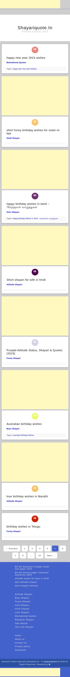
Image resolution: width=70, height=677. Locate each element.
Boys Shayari (12, 429)
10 (39, 556)
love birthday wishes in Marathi (27, 496)
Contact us (21, 643)
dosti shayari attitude (26, 586)
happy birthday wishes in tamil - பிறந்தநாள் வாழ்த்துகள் (35, 219)
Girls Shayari (12, 212)
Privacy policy (22, 646)
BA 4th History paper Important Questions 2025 (32, 573)
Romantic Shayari (24, 620)
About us (20, 639)
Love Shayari (22, 612)
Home (18, 635)
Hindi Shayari (13, 138)
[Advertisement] (30, 4)
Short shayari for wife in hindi (26, 279)
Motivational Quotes (16, 62)
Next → (51, 556)
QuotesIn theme (9, 662)
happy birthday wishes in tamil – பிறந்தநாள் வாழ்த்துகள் (27, 205)
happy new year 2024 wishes (25, 57)
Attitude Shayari (14, 284)
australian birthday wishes (23, 435)
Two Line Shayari (24, 627)
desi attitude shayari (26, 582)
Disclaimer (20, 650)
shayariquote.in (35, 27)
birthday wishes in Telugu (23, 526)
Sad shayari (21, 623)
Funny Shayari (13, 358)
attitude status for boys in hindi (32, 578)
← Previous (12, 549)
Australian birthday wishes (24, 423)
